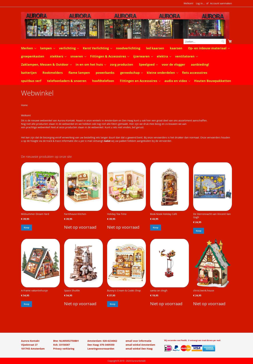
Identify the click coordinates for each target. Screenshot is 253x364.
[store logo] (126, 25)
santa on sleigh (158, 290)
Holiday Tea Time (116, 214)
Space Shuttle (72, 290)
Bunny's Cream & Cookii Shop (124, 290)
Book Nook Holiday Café (163, 214)
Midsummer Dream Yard (35, 214)
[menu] (126, 64)
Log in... (200, 3)
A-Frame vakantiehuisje (34, 290)
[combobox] (204, 41)
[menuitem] (27, 48)
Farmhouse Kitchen (75, 214)
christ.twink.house (203, 290)
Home (24, 105)
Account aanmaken (221, 3)
